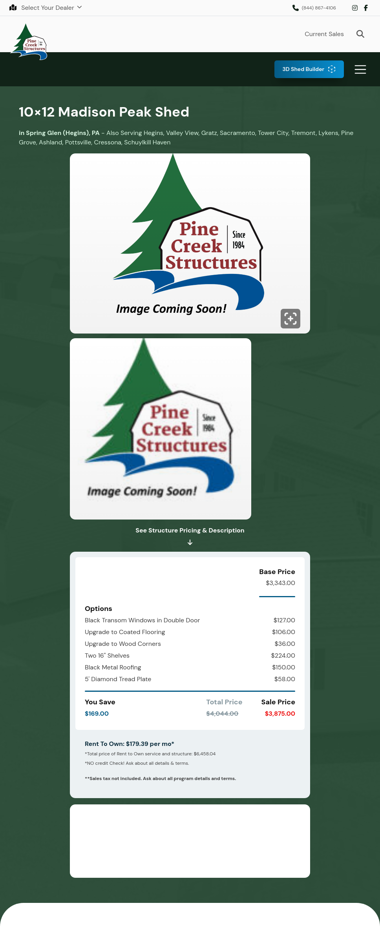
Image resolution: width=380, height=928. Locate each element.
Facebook (366, 8)
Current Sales (324, 34)
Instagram (355, 8)
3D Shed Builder (303, 69)
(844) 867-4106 (319, 8)
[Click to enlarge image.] (190, 245)
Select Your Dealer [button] (42, 8)
